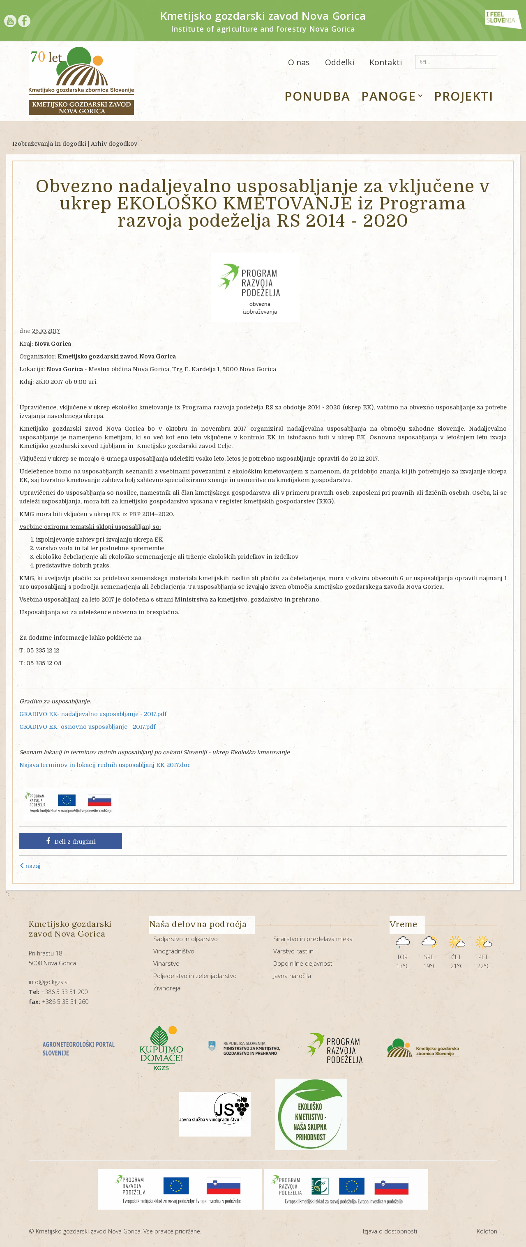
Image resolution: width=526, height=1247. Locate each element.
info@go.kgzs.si (49, 982)
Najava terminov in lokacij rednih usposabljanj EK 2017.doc (105, 765)
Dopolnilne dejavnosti (303, 963)
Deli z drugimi (71, 841)
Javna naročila (292, 975)
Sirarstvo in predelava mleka (313, 939)
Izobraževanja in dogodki (49, 143)
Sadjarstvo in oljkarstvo (185, 939)
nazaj (30, 866)
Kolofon (487, 1231)
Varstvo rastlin (293, 951)
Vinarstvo (166, 963)
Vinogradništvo (173, 951)
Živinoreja (166, 988)
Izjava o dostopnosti (390, 1231)
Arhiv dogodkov (114, 143)
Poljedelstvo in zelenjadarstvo (195, 975)
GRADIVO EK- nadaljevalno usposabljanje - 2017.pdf (93, 714)
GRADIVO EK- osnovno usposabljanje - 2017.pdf (87, 726)
